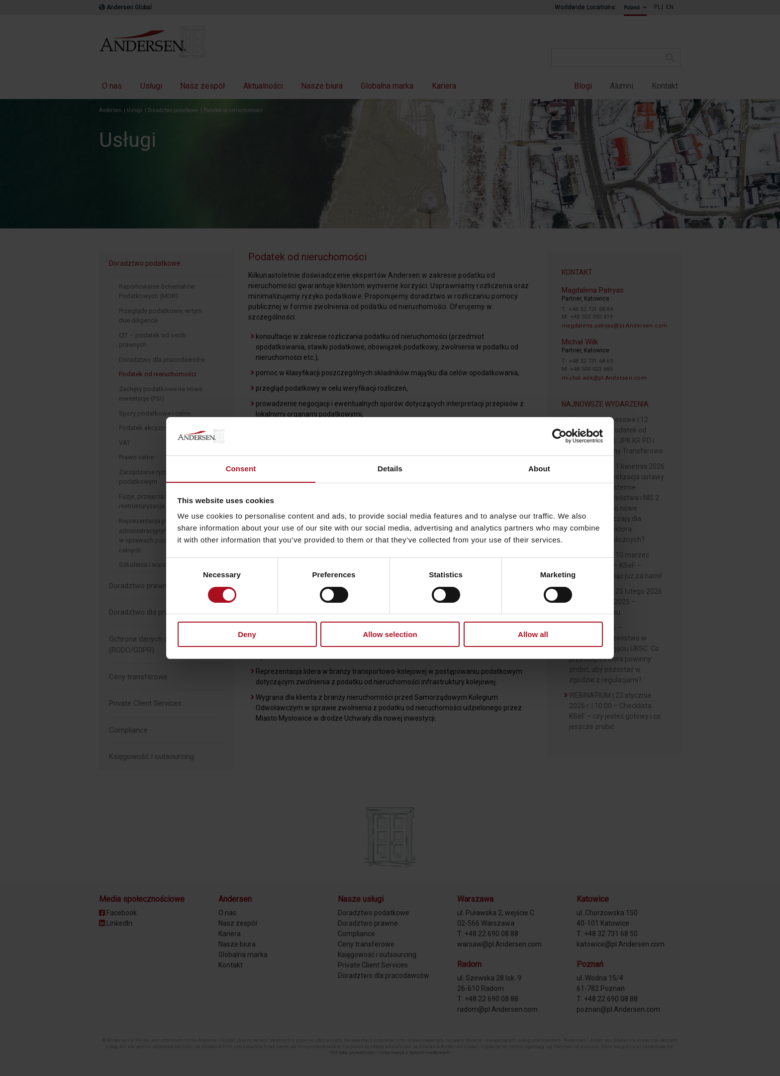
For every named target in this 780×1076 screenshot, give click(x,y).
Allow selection (390, 635)
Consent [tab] (241, 468)
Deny (247, 635)
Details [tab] (390, 468)
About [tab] (539, 468)
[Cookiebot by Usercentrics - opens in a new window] (559, 436)
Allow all (533, 635)
